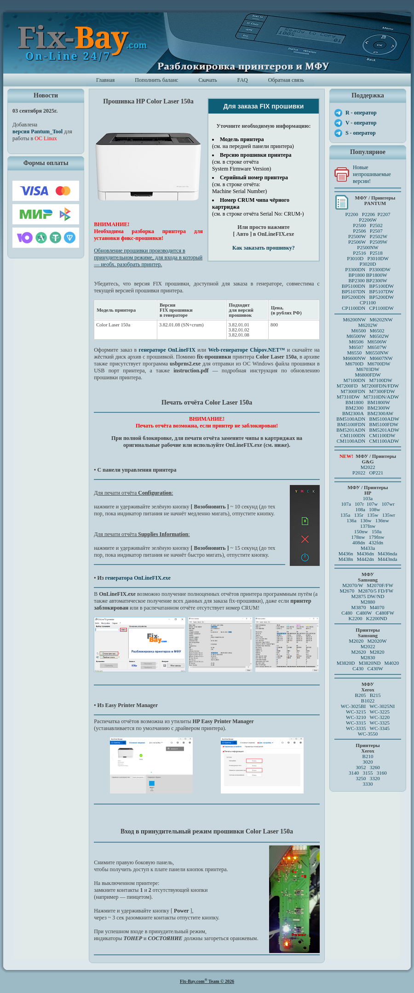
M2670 (346, 591)
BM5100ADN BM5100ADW (367, 419)
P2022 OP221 (367, 472)
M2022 (368, 467)
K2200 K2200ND (368, 618)
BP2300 (356, 280)
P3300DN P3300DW (368, 269)
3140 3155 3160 (368, 773)
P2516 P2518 (368, 253)
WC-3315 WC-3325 (368, 722)
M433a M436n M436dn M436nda (368, 550)
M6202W (367, 325)
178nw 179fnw (368, 537)
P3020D (367, 264)
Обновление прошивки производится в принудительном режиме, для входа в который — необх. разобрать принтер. (148, 257)
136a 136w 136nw (367, 520)
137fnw (368, 526)
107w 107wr (381, 504)
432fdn (376, 542)
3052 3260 (368, 767)
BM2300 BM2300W (367, 408)
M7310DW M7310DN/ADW (368, 396)
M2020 (356, 641)
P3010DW (377, 258)
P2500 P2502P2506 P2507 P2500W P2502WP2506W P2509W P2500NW (367, 236)
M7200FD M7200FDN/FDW (368, 385)
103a (368, 498)
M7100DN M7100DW (368, 380)
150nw (361, 531)
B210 (368, 756)
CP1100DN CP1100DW (368, 308)
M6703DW (367, 369)
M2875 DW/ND (368, 596)
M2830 (368, 657)
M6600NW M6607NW (367, 358)
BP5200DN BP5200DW (368, 297)
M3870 (358, 607)
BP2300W (376, 280)
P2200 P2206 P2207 (367, 214)
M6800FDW (367, 374)
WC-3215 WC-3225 (368, 711)
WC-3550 (368, 733)
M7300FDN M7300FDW (367, 391)
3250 (361, 778)
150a (376, 531)
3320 (375, 778)
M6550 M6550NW (367, 352)
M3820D (346, 663)
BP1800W (376, 275)
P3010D (355, 258)
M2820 (377, 652)
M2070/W (352, 585)
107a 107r (352, 504)
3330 (368, 784)
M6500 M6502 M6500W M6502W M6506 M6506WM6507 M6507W (367, 339)
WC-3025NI (382, 706)
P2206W (368, 220)
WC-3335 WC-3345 (368, 728)
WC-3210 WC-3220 (368, 717)
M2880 (368, 602)
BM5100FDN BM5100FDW (367, 424)
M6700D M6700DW (367, 363)
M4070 (377, 607)
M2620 (358, 652)
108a (360, 509)
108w (374, 509)
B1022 (367, 700)
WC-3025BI (353, 706)
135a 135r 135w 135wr (367, 515)
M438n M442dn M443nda (368, 559)
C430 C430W (367, 668)
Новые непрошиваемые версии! (372, 174)
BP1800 (356, 275)
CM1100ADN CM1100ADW (368, 441)
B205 (360, 695)
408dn (358, 542)
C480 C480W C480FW (367, 613)
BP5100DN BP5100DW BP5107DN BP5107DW (368, 288)
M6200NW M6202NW (367, 319)
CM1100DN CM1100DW (368, 435)
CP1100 (368, 302)
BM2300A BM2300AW (367, 413)
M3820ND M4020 (379, 663)
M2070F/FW (380, 585)
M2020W (376, 641)
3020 (368, 762)
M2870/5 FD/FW (376, 591)
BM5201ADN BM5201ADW (367, 430)
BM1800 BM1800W (367, 402)
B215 (375, 695)
